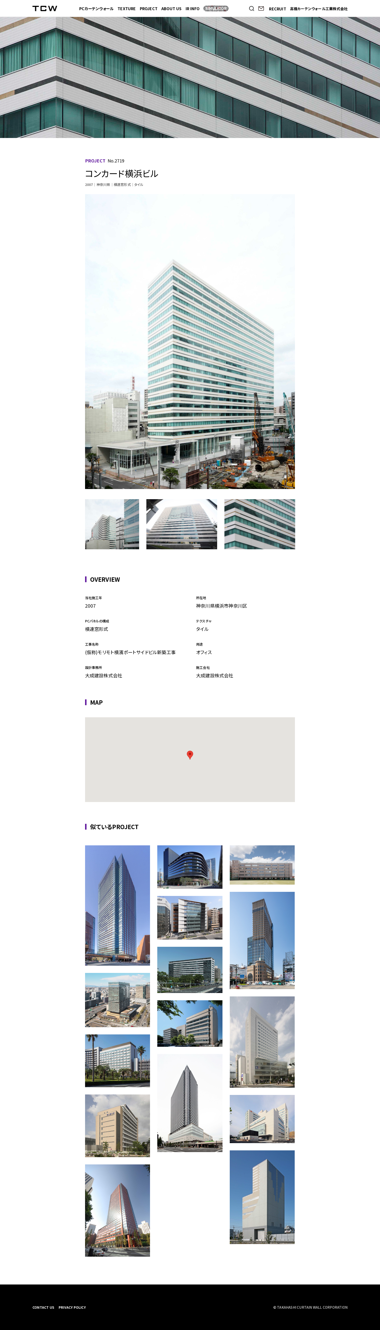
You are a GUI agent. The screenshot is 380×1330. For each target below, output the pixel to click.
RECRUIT (277, 9)
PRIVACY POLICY (72, 1307)
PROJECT (149, 8)
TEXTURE (127, 8)
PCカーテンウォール (96, 8)
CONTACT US (43, 1307)
